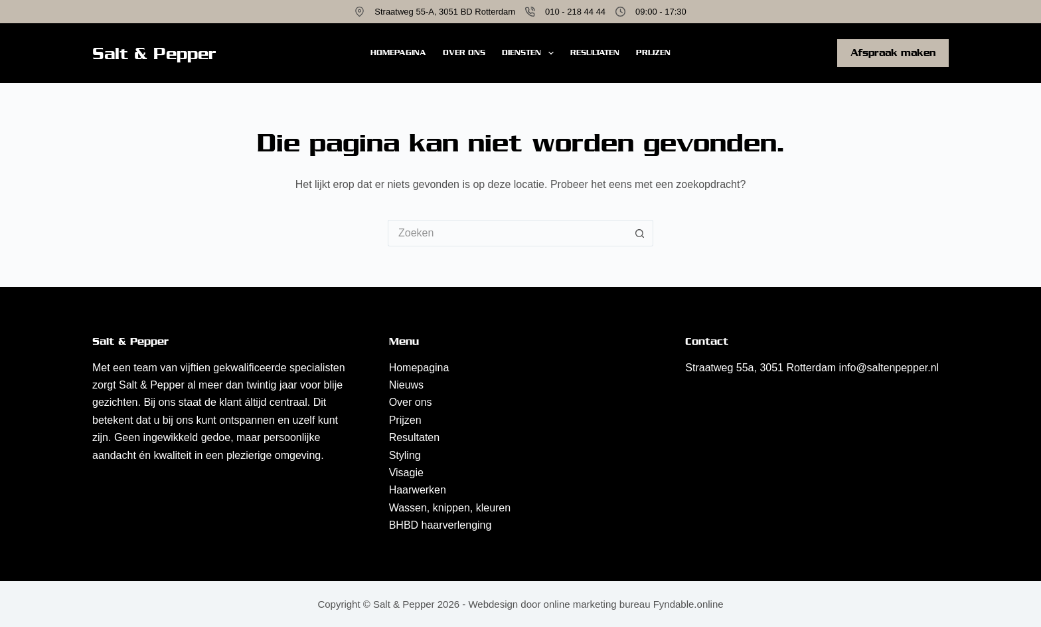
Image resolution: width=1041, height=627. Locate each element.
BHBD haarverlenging (440, 525)
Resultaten (594, 52)
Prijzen (653, 52)
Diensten (530, 53)
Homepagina (398, 52)
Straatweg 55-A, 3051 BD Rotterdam (444, 12)
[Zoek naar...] (507, 233)
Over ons (464, 52)
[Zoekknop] (640, 233)
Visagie (406, 472)
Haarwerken (417, 489)
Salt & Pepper (154, 53)
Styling (405, 455)
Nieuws (406, 385)
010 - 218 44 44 (575, 12)
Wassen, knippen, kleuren (450, 507)
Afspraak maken (892, 52)
